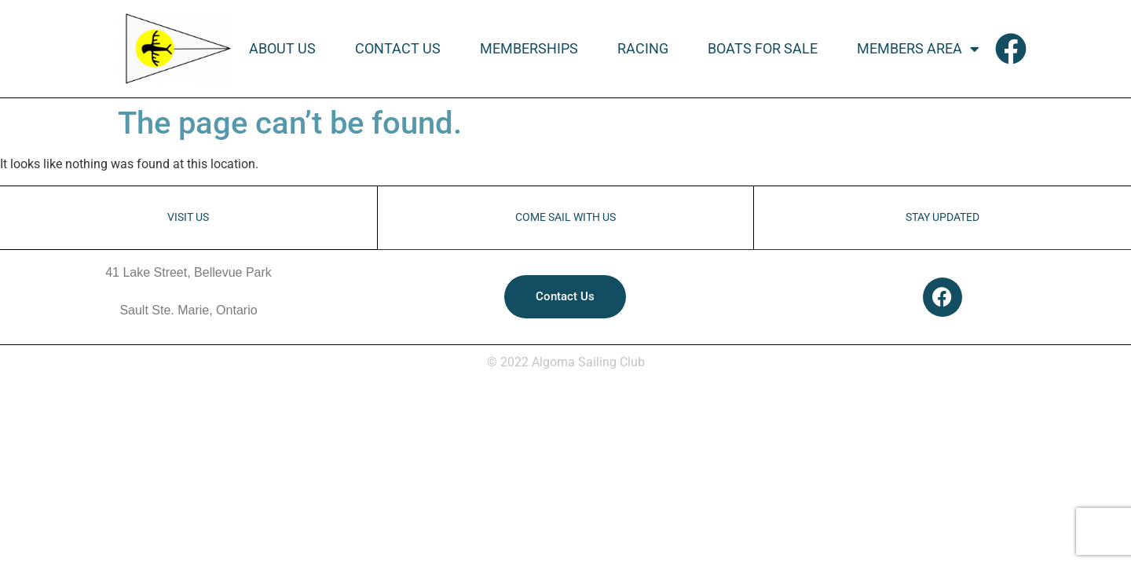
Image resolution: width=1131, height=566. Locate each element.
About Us (282, 49)
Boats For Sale (763, 49)
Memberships (529, 49)
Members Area (918, 49)
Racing (642, 49)
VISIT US (188, 217)
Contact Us (398, 49)
